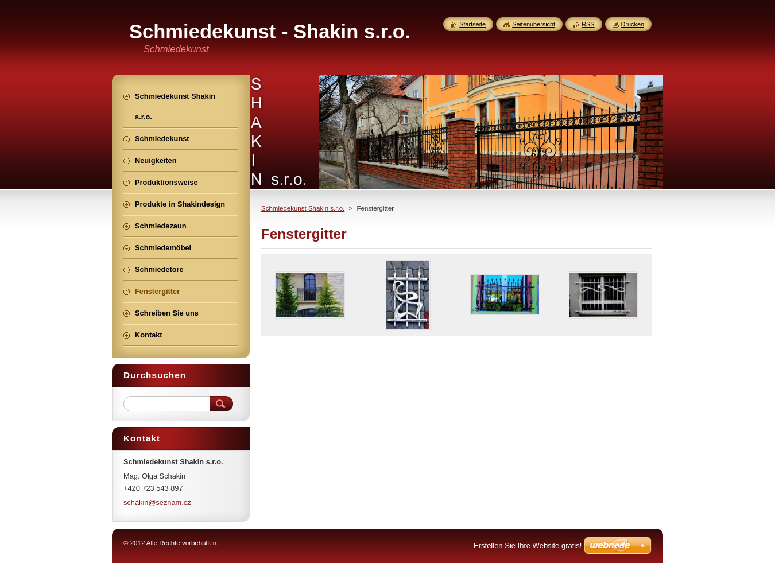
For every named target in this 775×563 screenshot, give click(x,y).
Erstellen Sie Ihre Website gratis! (528, 545)
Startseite (472, 24)
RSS (588, 24)
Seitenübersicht (533, 24)
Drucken (633, 24)
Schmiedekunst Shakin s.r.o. (302, 208)
